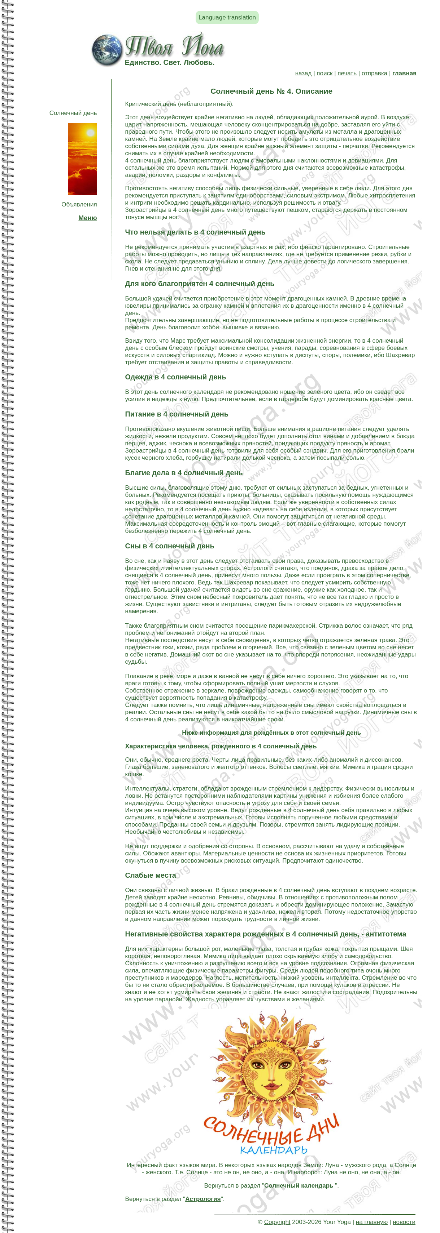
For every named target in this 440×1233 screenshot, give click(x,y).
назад (303, 73)
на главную (372, 1222)
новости (404, 1222)
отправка (374, 73)
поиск (324, 73)
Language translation (227, 17)
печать (347, 73)
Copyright (277, 1222)
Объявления (79, 204)
